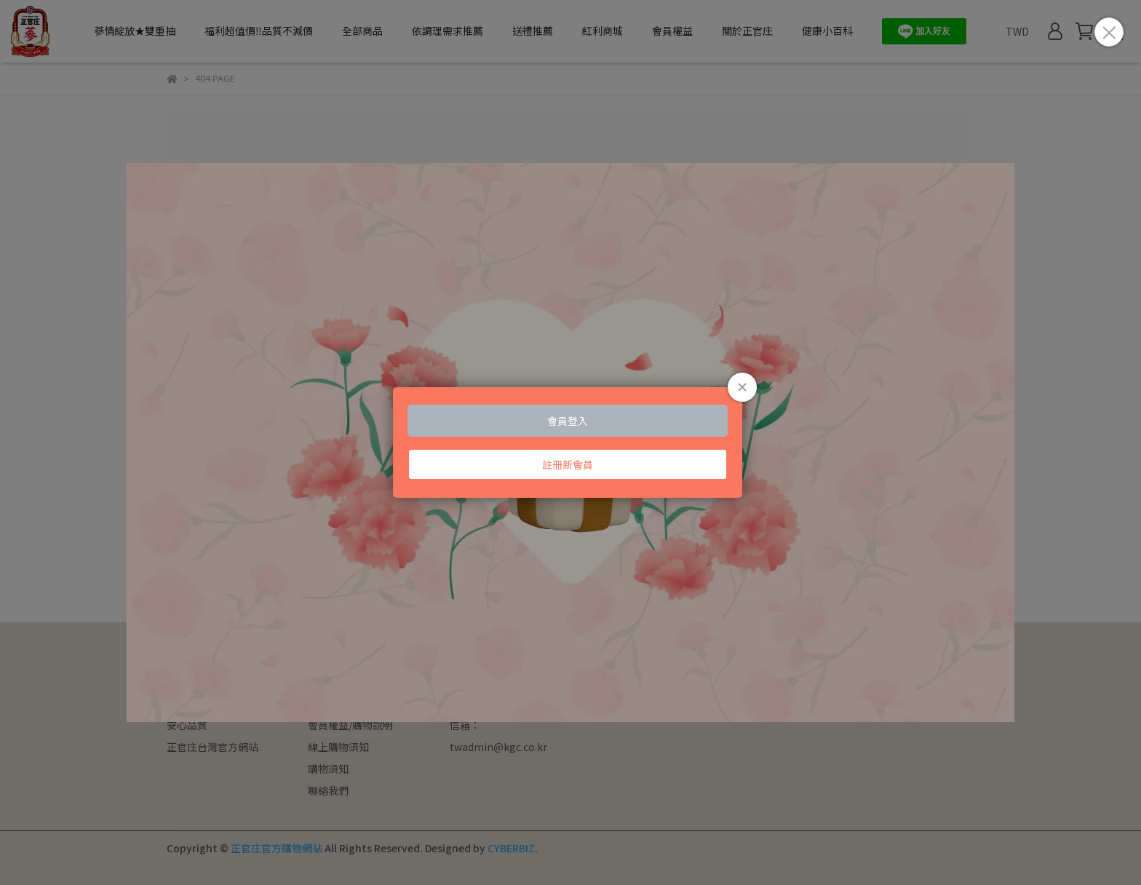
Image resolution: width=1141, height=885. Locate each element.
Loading (570, 442)
